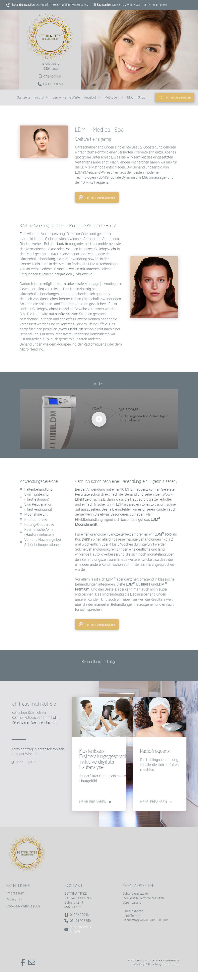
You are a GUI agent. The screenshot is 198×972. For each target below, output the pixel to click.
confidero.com (171, 964)
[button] (99, 419)
